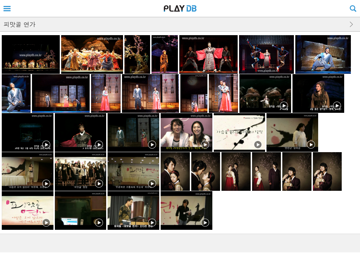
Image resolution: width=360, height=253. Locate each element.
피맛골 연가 (20, 24)
